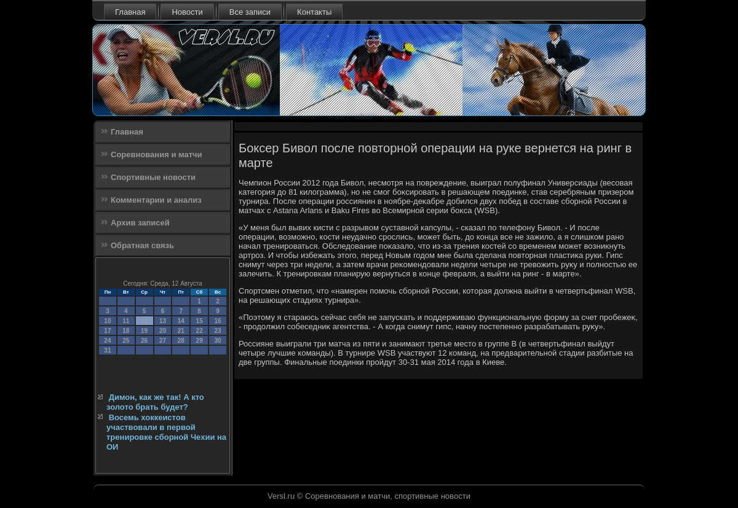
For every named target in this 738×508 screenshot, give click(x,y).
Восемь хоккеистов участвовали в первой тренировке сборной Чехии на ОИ (166, 432)
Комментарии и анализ (156, 200)
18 (125, 330)
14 (181, 321)
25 (125, 340)
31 (107, 350)
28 (181, 340)
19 (144, 330)
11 (125, 321)
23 (217, 330)
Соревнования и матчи (156, 154)
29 (199, 340)
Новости (187, 12)
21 (181, 330)
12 (144, 321)
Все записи (250, 12)
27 (162, 340)
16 (217, 321)
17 (107, 330)
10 (107, 321)
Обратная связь (142, 245)
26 (144, 340)
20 (162, 330)
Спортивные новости (153, 177)
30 (217, 340)
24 (107, 340)
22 (199, 330)
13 (162, 321)
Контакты (314, 12)
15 (199, 321)
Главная (130, 12)
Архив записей (140, 222)
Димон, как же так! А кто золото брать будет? (155, 402)
